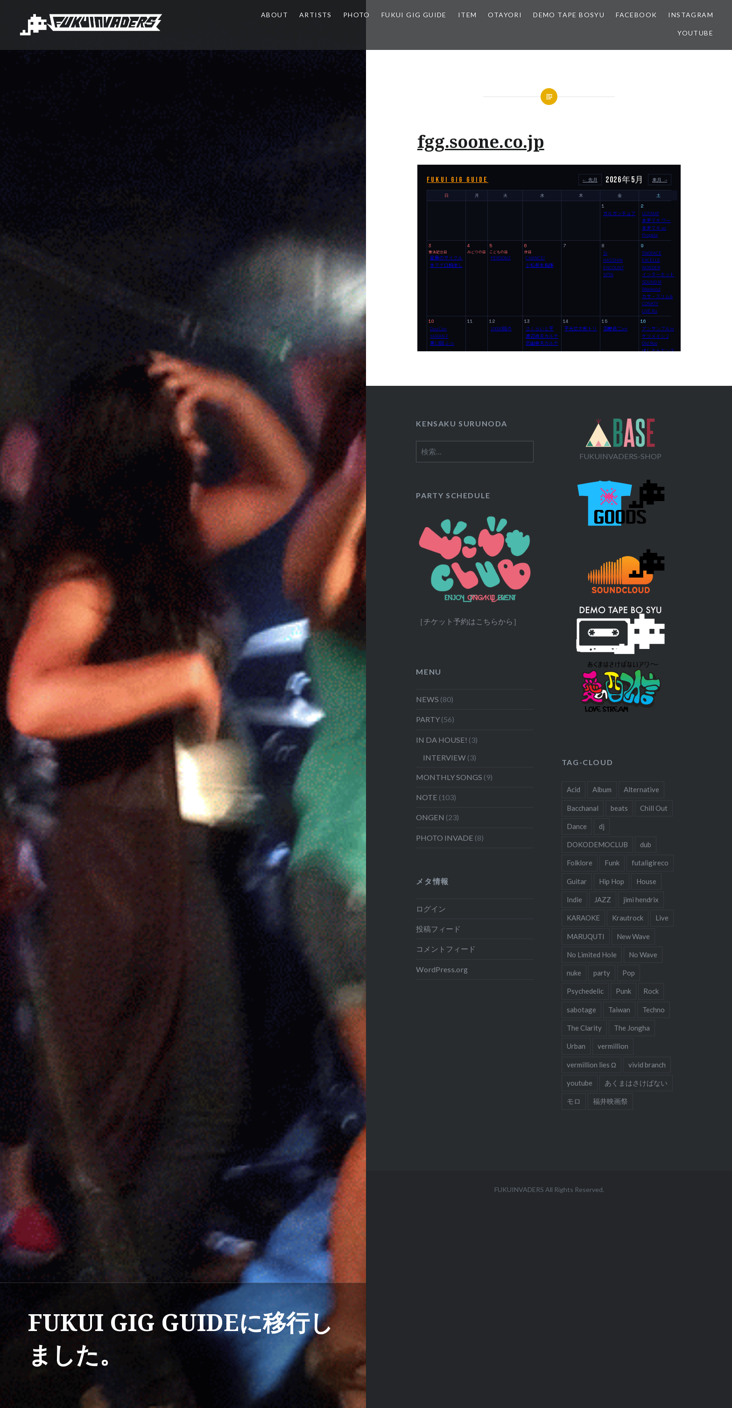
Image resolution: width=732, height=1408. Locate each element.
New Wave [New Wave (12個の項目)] (633, 936)
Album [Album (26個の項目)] (602, 789)
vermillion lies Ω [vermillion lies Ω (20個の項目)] (591, 1064)
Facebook (636, 15)
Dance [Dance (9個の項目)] (577, 826)
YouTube (695, 33)
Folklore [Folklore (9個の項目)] (579, 862)
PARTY (428, 719)
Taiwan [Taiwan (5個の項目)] (619, 1009)
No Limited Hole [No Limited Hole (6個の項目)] (592, 954)
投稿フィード (438, 928)
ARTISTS (315, 15)
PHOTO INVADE (444, 837)
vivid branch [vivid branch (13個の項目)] (647, 1064)
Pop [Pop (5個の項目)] (628, 973)
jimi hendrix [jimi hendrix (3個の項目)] (641, 899)
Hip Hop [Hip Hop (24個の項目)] (611, 881)
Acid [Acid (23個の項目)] (573, 789)
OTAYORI (505, 15)
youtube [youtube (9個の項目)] (579, 1083)
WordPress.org (442, 969)
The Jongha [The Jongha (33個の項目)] (632, 1028)
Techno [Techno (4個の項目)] (653, 1009)
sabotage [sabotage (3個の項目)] (581, 1009)
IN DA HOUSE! (441, 739)
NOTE (426, 797)
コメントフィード (446, 948)
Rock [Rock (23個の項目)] (651, 991)
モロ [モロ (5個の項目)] (574, 1101)
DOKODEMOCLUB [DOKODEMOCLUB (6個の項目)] (597, 844)
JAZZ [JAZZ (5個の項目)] (602, 899)
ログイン (431, 908)
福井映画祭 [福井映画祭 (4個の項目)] (610, 1101)
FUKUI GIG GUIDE (414, 15)
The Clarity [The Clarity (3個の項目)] (584, 1028)
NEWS (427, 699)
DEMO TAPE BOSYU (569, 15)
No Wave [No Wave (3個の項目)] (643, 954)
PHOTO (356, 15)
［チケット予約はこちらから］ (468, 621)
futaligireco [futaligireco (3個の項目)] (650, 862)
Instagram (690, 15)
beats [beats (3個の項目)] (619, 808)
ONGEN (430, 817)
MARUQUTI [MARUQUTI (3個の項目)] (586, 936)
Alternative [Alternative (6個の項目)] (641, 789)
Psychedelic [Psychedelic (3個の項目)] (585, 991)
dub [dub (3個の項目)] (645, 844)
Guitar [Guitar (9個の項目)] (577, 881)
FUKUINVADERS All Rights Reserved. (549, 1189)
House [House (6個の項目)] (646, 881)
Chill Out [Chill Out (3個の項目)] (654, 808)
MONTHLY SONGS (449, 777)
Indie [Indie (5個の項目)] (574, 899)
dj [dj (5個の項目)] (602, 826)
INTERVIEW (444, 757)
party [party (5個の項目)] (601, 973)
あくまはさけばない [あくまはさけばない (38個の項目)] (636, 1083)
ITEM (467, 15)
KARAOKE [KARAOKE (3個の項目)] (583, 917)
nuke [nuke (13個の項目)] (574, 973)
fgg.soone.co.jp (480, 141)
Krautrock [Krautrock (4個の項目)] (627, 917)
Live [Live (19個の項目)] (662, 917)
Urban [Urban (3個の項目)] (576, 1046)
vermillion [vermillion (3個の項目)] (613, 1046)
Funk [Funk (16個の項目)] (612, 862)
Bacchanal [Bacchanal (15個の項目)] (582, 808)
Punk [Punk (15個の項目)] (623, 991)
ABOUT (274, 15)
